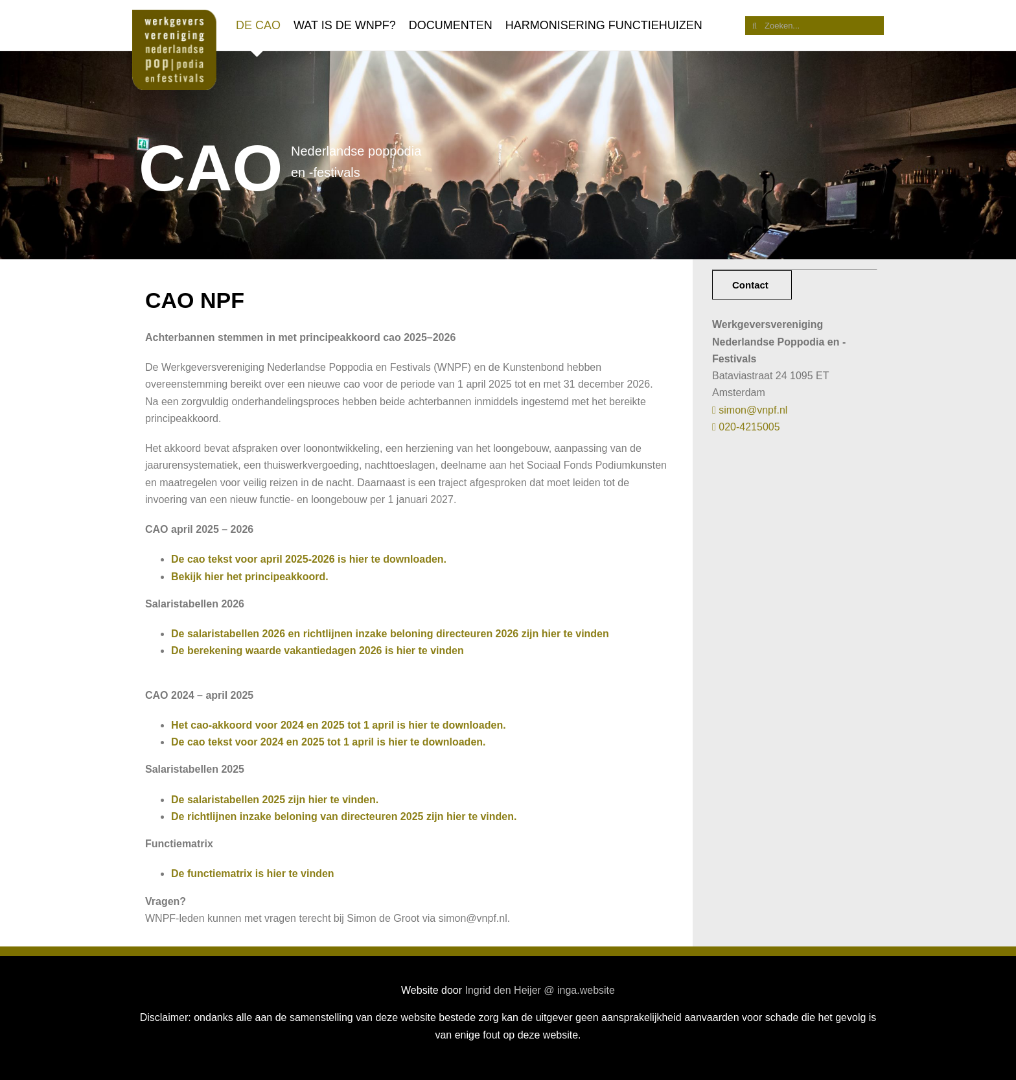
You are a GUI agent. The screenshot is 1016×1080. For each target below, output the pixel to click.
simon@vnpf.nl (749, 410)
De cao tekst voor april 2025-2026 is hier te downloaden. (308, 559)
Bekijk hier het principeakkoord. (250, 576)
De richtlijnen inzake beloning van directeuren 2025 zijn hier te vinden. (343, 816)
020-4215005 (746, 426)
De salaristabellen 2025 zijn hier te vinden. (274, 799)
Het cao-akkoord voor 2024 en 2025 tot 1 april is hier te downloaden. (338, 725)
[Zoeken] (754, 25)
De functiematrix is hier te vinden (252, 873)
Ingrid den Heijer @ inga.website (539, 990)
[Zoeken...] (814, 25)
